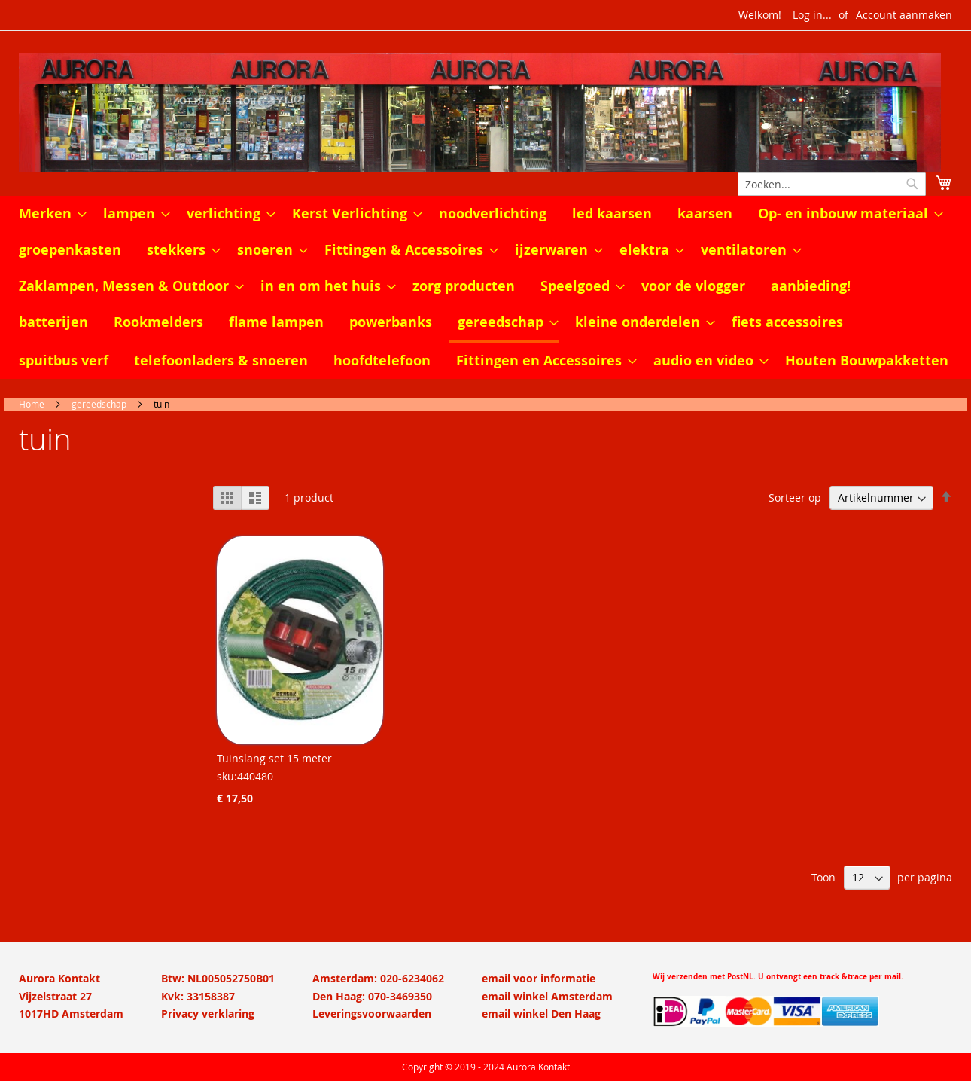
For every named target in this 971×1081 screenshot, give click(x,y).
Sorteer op (795, 497)
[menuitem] (48, 214)
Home (31, 404)
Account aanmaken (904, 15)
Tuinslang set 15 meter (274, 758)
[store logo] (485, 112)
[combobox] (832, 184)
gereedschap (99, 404)
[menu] (485, 287)
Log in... (812, 15)
